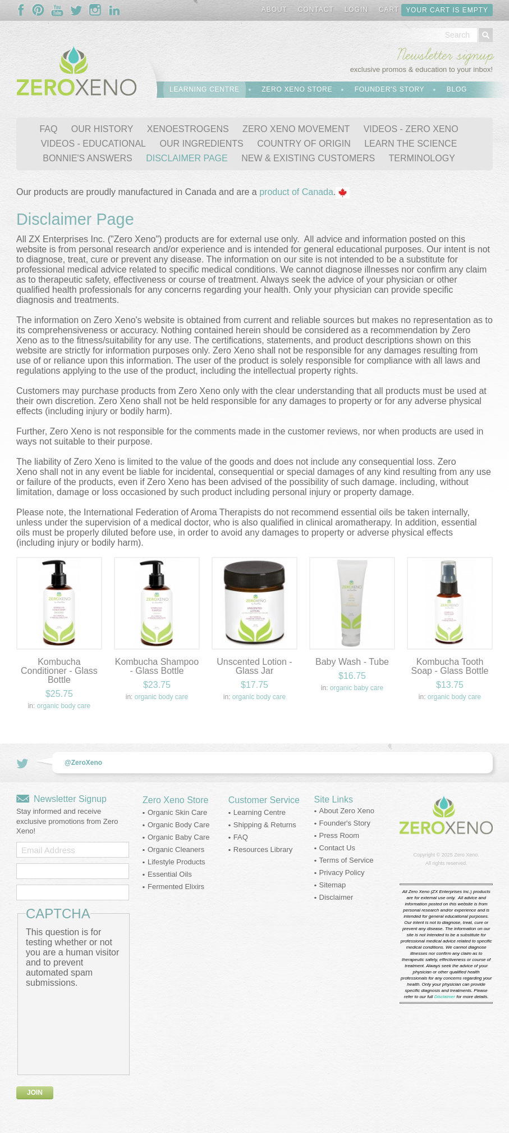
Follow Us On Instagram (95, 10)
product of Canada (296, 192)
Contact (316, 9)
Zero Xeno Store (297, 89)
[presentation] (72, 1028)
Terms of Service (346, 860)
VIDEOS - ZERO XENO (411, 129)
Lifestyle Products (176, 862)
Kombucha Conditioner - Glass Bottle (59, 671)
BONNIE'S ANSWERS (87, 158)
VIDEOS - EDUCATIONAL (93, 143)
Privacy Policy (342, 872)
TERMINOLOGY (422, 158)
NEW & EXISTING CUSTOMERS (308, 158)
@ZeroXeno (83, 763)
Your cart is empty (447, 10)
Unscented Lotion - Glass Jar (254, 666)
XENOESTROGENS (188, 129)
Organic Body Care (63, 706)
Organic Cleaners (176, 849)
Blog (457, 89)
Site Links (333, 799)
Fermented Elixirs (176, 886)
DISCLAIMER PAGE (187, 158)
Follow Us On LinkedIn (114, 10)
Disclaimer (336, 897)
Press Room (339, 835)
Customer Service (264, 800)
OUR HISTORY (102, 129)
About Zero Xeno (346, 810)
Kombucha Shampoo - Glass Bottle (157, 666)
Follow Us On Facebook (23, 10)
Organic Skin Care (177, 812)
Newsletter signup (445, 55)
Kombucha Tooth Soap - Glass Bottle (450, 666)
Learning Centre (204, 89)
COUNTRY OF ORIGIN (304, 143)
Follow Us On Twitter (76, 10)
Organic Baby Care (356, 688)
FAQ (48, 129)
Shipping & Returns (264, 825)
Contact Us (337, 848)
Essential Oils (170, 874)
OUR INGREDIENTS (201, 143)
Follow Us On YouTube (57, 10)
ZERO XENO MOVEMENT (296, 129)
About (274, 9)
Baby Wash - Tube (352, 662)
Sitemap (332, 885)
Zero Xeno (466, 855)
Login (356, 9)
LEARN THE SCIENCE (410, 143)
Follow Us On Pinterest (38, 10)
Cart (389, 9)
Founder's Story (390, 89)
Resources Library (263, 849)
